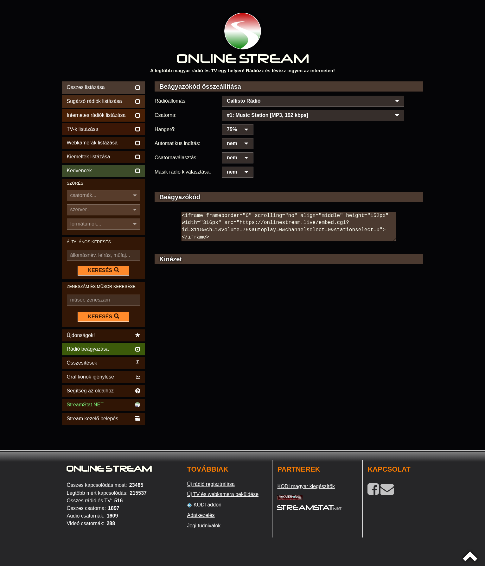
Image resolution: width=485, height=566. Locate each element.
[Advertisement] (289, 325)
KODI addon (204, 505)
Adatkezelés (200, 515)
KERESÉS (103, 270)
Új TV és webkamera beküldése (222, 494)
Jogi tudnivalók (203, 525)
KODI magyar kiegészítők (306, 486)
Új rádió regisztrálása (210, 484)
